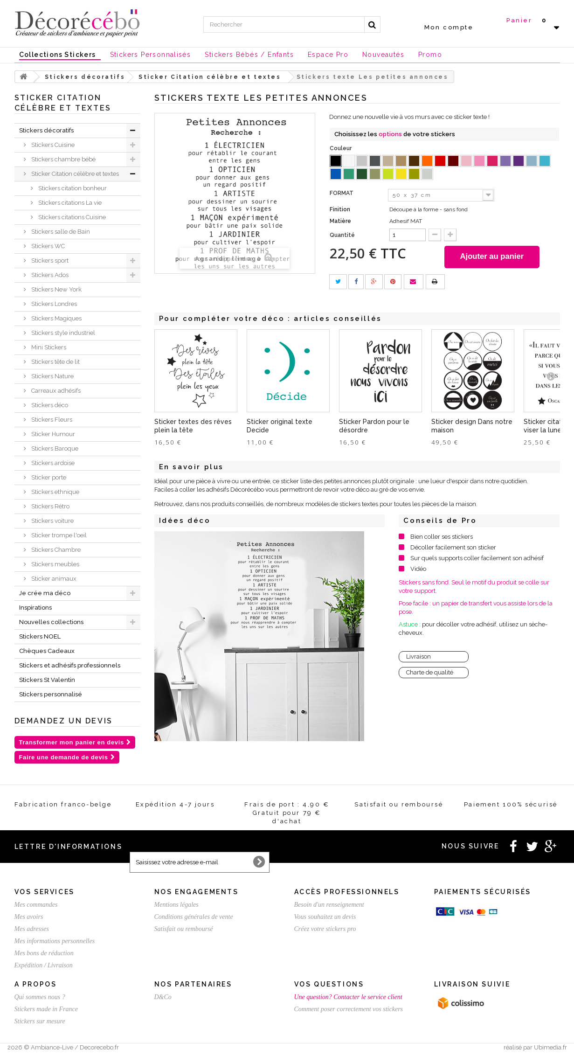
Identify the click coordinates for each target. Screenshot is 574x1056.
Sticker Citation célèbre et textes (74, 173)
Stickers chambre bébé (63, 159)
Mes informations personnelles (54, 941)
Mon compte (449, 27)
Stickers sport (49, 260)
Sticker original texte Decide (279, 427)
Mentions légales (176, 904)
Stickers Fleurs (51, 419)
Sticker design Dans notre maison (471, 427)
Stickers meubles (54, 564)
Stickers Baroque (54, 448)
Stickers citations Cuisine (71, 217)
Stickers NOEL (40, 636)
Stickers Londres (53, 303)
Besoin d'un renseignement (329, 904)
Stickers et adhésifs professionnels (69, 665)
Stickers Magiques (56, 318)
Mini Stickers (48, 347)
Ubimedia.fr (550, 1047)
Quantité (342, 235)
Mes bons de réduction (44, 953)
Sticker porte (48, 477)
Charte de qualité (429, 673)
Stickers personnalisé (50, 694)
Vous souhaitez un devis (325, 916)
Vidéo (418, 569)
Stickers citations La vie (69, 202)
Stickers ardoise (52, 462)
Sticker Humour (52, 434)
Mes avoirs (28, 916)
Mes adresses (31, 928)
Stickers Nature (52, 376)
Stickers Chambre (55, 549)
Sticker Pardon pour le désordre (374, 427)
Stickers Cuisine (52, 144)
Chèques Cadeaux (47, 650)
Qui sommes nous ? (39, 996)
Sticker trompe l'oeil (58, 535)
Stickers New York (56, 289)
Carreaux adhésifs (55, 390)
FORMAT (342, 193)
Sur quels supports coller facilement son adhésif (477, 559)
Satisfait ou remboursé (183, 928)
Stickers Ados (49, 274)
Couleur (341, 148)
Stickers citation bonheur (72, 188)
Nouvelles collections (51, 621)
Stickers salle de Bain (60, 231)
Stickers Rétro (49, 506)
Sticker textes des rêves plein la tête (193, 427)
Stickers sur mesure (39, 1021)
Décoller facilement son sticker (453, 548)
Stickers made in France (46, 1009)
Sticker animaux (53, 578)
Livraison (418, 657)
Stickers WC (47, 246)
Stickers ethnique (54, 491)
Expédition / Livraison (43, 965)
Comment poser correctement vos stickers (348, 1009)
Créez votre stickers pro (325, 928)
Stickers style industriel (62, 332)
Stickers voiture (52, 520)
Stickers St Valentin (47, 679)
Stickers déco (49, 405)
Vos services (44, 892)
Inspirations (35, 607)
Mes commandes (36, 904)
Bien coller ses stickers (441, 537)
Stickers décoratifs (46, 130)
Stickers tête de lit (55, 361)
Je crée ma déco (44, 593)
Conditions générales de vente (193, 916)
